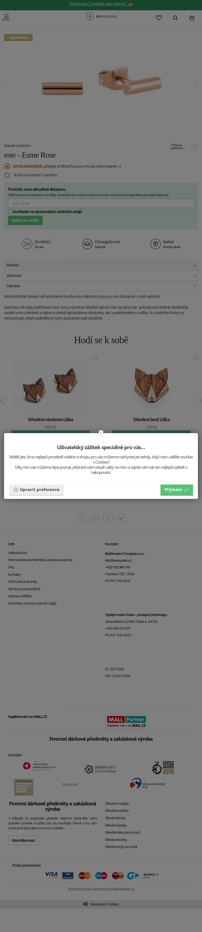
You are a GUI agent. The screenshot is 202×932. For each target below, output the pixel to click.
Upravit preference (36, 489)
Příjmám (177, 489)
